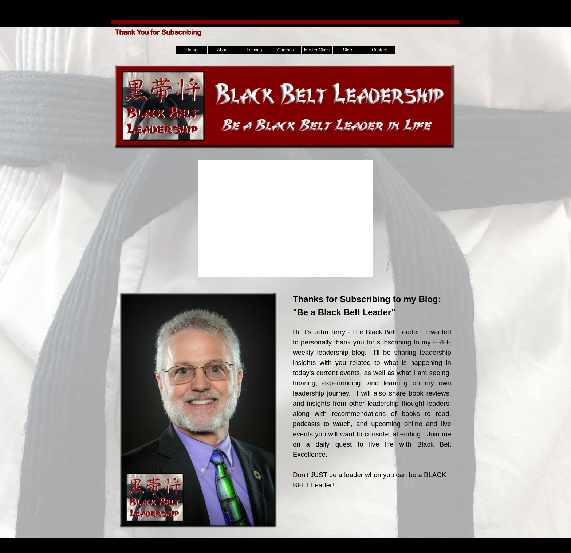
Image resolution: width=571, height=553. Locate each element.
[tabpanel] (372, 405)
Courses (285, 49)
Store (348, 49)
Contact (379, 49)
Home (191, 49)
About (222, 49)
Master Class (317, 49)
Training (254, 49)
